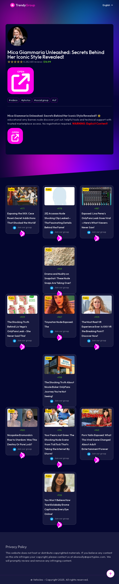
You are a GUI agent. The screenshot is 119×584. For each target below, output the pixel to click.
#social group (41, 100)
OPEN (20, 81)
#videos (13, 100)
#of (54, 100)
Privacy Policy (16, 547)
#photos (25, 100)
